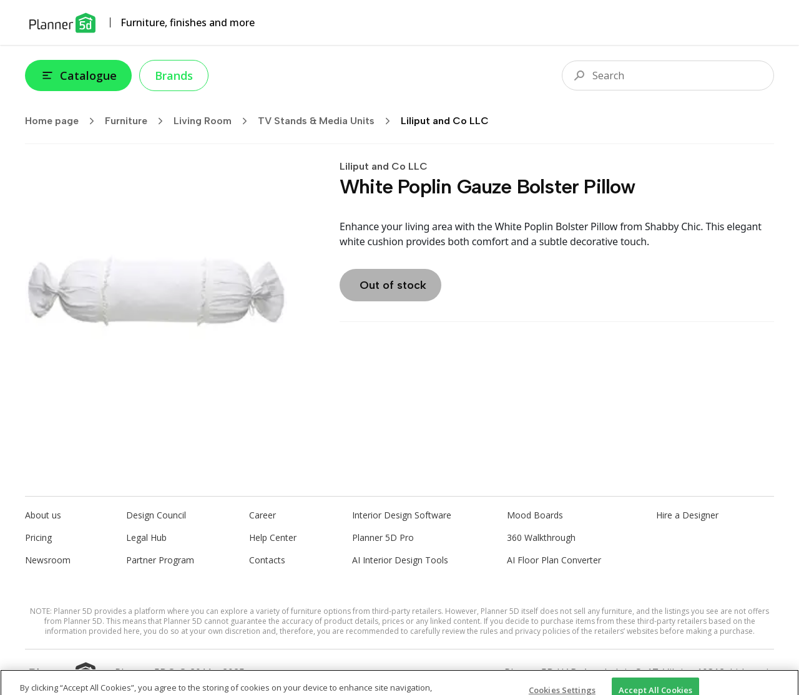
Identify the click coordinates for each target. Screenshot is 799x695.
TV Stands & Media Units (328, 121)
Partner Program (160, 560)
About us (43, 515)
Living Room (214, 121)
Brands (174, 75)
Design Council (156, 515)
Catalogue (78, 75)
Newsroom (48, 560)
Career (262, 515)
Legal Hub (146, 537)
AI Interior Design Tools (400, 560)
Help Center (273, 537)
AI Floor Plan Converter (554, 560)
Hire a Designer (687, 515)
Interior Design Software (401, 515)
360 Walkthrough (541, 537)
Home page (63, 121)
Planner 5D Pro (383, 537)
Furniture (138, 121)
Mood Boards (535, 515)
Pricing (38, 537)
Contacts (267, 560)
